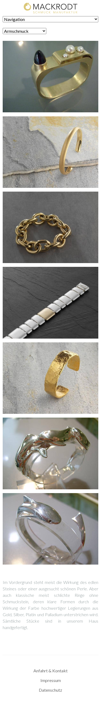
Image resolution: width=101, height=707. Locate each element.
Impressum (50, 680)
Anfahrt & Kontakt (50, 670)
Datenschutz (50, 689)
